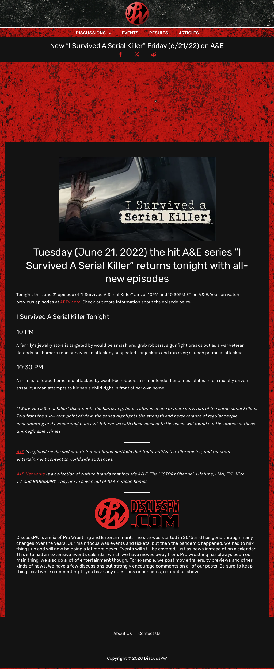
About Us (124, 634)
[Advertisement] (137, 103)
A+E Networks (30, 475)
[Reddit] (156, 55)
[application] (120, 33)
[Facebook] (118, 55)
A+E (20, 453)
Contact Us (149, 634)
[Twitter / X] (137, 55)
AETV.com (70, 303)
